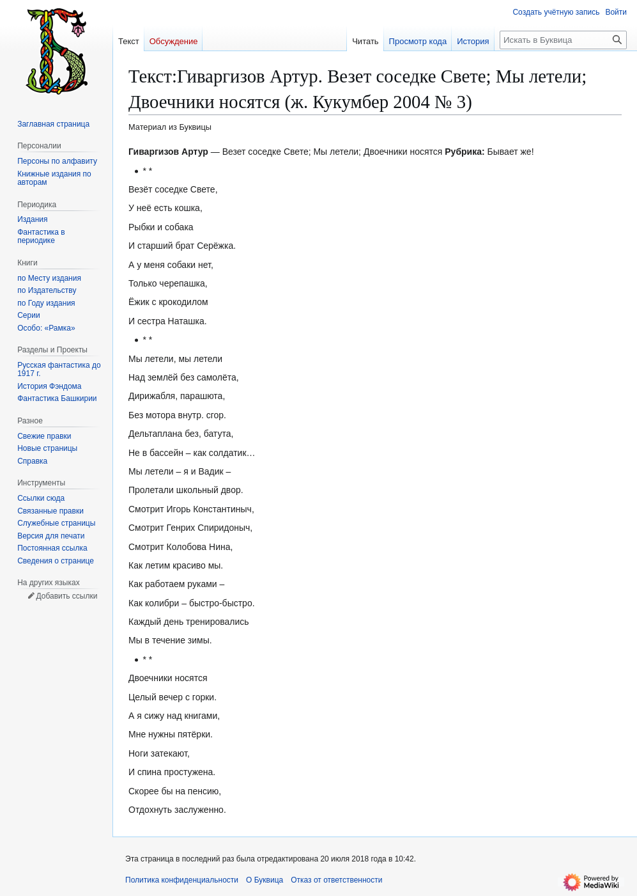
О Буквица (264, 880)
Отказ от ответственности (336, 880)
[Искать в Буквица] (563, 40)
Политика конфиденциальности (181, 880)
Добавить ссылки (66, 596)
